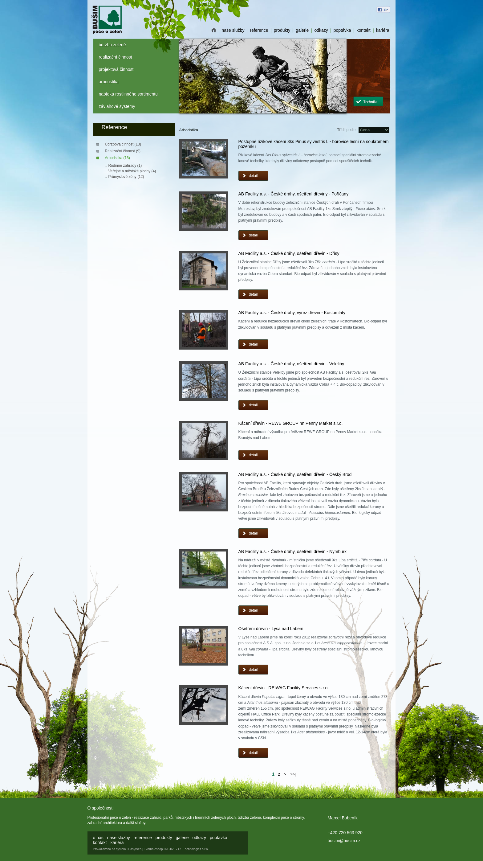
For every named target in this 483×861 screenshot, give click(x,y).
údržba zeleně (112, 44)
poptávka (342, 30)
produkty (282, 30)
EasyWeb (135, 849)
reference (259, 30)
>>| (293, 774)
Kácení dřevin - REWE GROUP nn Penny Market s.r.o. (290, 423)
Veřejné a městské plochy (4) (132, 171)
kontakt (364, 30)
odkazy (321, 30)
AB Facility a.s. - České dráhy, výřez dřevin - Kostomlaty (292, 312)
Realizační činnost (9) (122, 151)
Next (337, 77)
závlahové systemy (117, 106)
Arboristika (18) (117, 158)
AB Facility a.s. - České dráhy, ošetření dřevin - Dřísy (288, 253)
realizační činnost (115, 57)
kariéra (382, 30)
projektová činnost (116, 69)
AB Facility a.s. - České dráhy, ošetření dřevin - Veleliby (291, 363)
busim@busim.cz (344, 840)
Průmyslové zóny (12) (126, 176)
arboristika (109, 81)
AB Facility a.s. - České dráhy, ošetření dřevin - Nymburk (292, 551)
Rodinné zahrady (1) (125, 165)
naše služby (233, 30)
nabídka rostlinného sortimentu (128, 94)
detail (253, 176)
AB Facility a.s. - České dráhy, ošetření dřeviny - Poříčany (293, 193)
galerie (302, 30)
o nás (213, 30)
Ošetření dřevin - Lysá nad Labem (270, 628)
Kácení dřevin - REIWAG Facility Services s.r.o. (283, 687)
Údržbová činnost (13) (123, 144)
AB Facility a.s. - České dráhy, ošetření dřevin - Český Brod (295, 474)
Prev (188, 77)
